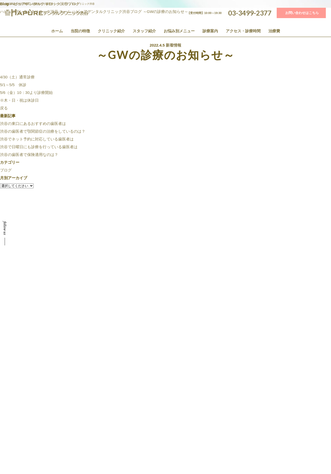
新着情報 (173, 45)
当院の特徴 (80, 31)
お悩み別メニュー (179, 31)
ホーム (57, 31)
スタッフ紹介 (144, 31)
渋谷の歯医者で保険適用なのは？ (29, 155)
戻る (4, 108)
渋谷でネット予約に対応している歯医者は (37, 139)
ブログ (6, 170)
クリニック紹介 (111, 31)
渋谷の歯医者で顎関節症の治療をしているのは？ (42, 132)
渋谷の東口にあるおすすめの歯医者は (33, 124)
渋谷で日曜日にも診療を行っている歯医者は (39, 147)
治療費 (274, 31)
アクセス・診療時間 (243, 31)
